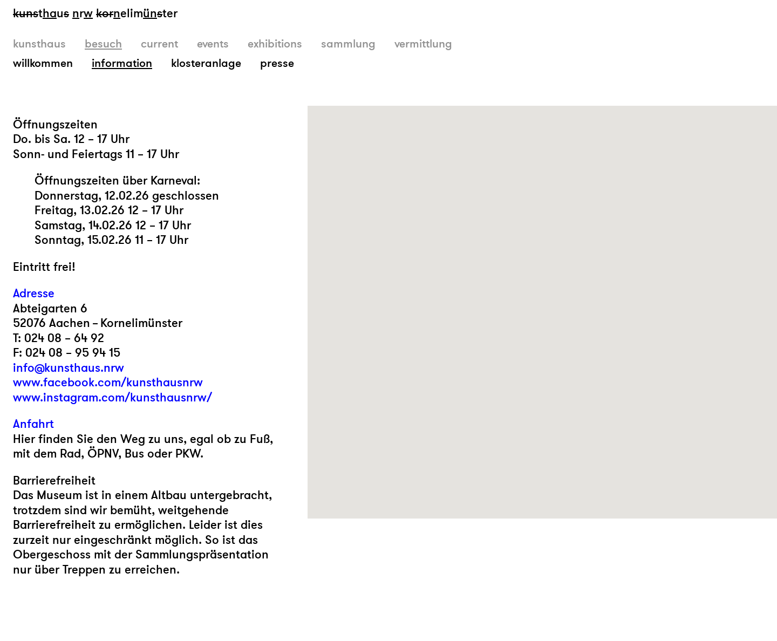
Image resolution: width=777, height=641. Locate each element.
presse (277, 63)
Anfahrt (33, 424)
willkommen (43, 63)
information (122, 63)
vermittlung (423, 44)
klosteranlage (206, 63)
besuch (103, 44)
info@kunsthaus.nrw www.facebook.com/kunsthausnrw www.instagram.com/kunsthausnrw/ (112, 383)
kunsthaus (39, 44)
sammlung (348, 44)
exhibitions (275, 44)
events (213, 44)
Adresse (33, 294)
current (159, 44)
